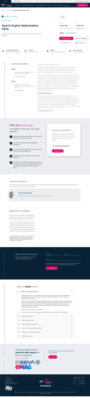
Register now (83, 5)
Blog (54, 5)
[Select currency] (87, 1)
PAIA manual (68, 393)
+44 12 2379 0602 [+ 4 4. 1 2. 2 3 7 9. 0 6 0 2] (81, 385)
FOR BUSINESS (17, 1)
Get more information (81, 38)
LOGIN (77, 1)
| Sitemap (73, 393)
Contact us (7, 379)
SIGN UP (82, 1)
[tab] (45, 292)
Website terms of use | (19, 393)
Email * (47, 259)
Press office (8, 382)
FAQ (58, 5)
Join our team (8, 380)
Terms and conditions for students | (31, 393)
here (36, 309)
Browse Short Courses (28, 5)
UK (74, 385)
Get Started (52, 358)
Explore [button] (18, 5)
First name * (49, 254)
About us (49, 5)
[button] (61, 146)
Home (3, 10)
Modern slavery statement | (60, 393)
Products (9, 10)
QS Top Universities (42, 110)
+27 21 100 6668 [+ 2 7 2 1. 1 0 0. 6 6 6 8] (81, 382)
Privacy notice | (42, 393)
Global (74, 382)
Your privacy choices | (50, 393)
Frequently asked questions (11, 385)
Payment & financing (10, 383)
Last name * (67, 254)
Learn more (17, 360)
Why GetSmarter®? (41, 5)
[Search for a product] (67, 5)
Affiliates (7, 386)
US (74, 384)
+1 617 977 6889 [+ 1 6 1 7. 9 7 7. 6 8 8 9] (81, 384)
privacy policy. (50, 264)
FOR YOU (5, 1)
